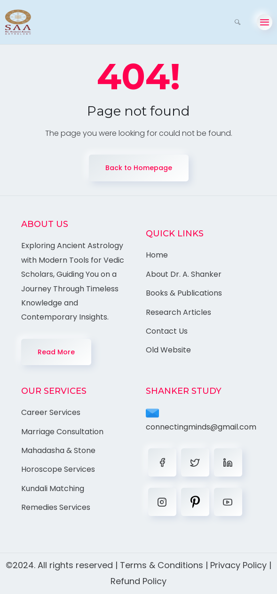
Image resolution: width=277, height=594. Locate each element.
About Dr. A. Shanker (184, 274)
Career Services (50, 412)
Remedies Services (55, 507)
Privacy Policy (238, 565)
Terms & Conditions (161, 565)
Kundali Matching (52, 488)
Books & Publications (184, 293)
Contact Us (167, 331)
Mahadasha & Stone (58, 450)
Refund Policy (138, 581)
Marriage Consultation (62, 431)
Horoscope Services (58, 469)
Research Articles (178, 312)
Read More (56, 352)
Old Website (168, 349)
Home (157, 255)
